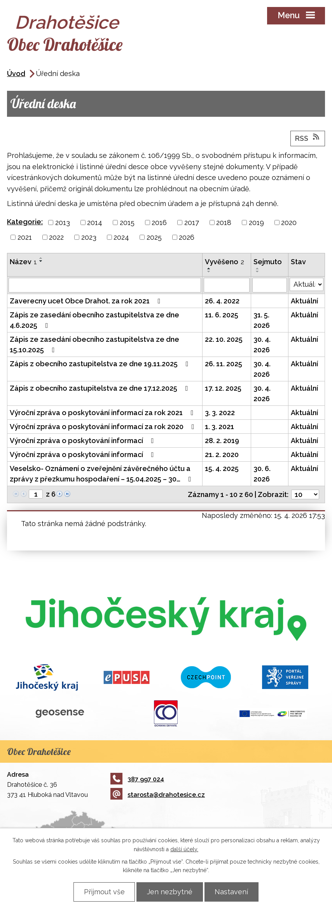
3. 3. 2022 (220, 413)
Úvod (16, 74)
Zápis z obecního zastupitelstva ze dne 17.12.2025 (100, 388)
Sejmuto (267, 262)
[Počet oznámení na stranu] (305, 495)
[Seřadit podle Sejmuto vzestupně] (257, 268)
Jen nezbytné (169, 892)
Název (23, 262)
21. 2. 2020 (222, 455)
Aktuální (304, 301)
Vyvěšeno (224, 262)
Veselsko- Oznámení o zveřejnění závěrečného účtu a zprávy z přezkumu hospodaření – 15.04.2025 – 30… (102, 474)
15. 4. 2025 (222, 469)
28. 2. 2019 (222, 441)
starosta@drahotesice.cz (157, 795)
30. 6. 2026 (262, 474)
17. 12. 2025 (223, 388)
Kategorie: (25, 222)
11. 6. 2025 (221, 315)
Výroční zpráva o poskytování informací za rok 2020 (103, 427)
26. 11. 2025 (223, 364)
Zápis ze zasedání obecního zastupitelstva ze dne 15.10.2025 (94, 345)
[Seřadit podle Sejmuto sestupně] (257, 272)
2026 (186, 238)
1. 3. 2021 (219, 427)
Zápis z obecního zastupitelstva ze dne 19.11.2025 (101, 364)
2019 (256, 223)
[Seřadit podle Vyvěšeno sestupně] (209, 272)
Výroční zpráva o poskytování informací (83, 441)
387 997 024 (137, 779)
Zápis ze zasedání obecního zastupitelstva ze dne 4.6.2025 (94, 320)
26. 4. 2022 (222, 301)
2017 (191, 223)
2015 (127, 223)
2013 (62, 223)
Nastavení (232, 892)
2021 (24, 238)
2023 (88, 238)
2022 (56, 238)
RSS (308, 138)
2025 (154, 238)
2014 (94, 223)
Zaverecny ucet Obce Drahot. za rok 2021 (87, 301)
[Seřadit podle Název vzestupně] (41, 258)
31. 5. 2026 (261, 320)
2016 (159, 223)
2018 (223, 223)
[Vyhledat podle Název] (105, 285)
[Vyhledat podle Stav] (306, 284)
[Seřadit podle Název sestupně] (41, 261)
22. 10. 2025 (224, 340)
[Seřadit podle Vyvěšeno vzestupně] (209, 268)
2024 (121, 238)
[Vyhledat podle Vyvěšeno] (227, 285)
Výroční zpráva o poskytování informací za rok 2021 (103, 413)
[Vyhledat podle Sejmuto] (269, 285)
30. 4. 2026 (262, 345)
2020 (289, 223)
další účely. (184, 849)
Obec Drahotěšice (65, 44)
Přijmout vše (103, 892)
